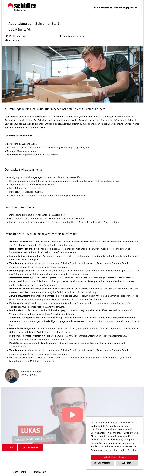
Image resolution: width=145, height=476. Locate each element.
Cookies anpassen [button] (102, 463)
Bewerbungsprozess (125, 8)
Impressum (40, 472)
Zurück (9, 448)
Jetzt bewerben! (30, 448)
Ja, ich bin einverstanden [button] (115, 457)
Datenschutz (19, 472)
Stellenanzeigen (103, 8)
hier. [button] (134, 450)
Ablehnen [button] (126, 463)
